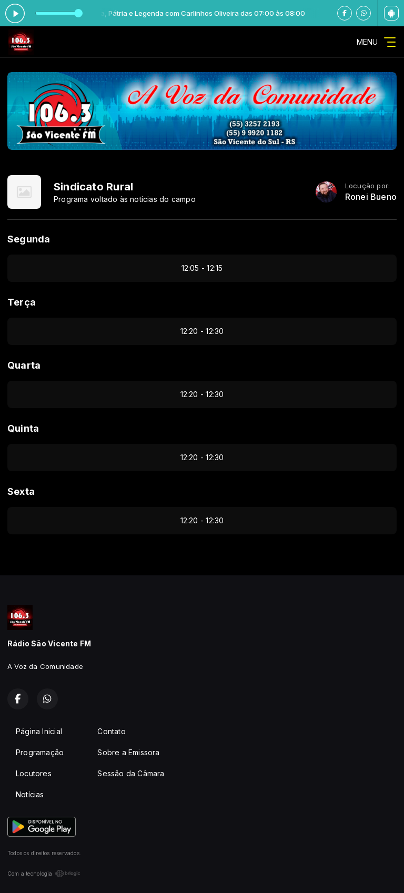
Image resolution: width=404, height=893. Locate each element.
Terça (21, 302)
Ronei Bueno (371, 197)
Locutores (34, 773)
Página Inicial (39, 731)
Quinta (23, 428)
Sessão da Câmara (130, 773)
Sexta (21, 491)
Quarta (24, 365)
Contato (111, 731)
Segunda (28, 239)
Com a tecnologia (43, 873)
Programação (40, 752)
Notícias (30, 794)
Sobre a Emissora (128, 752)
